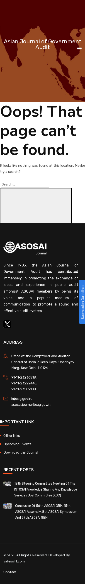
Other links (11, 436)
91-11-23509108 (23, 389)
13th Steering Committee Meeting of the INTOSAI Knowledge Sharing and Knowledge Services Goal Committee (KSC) (45, 489)
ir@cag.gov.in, (21, 399)
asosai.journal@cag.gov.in (31, 405)
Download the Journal (20, 452)
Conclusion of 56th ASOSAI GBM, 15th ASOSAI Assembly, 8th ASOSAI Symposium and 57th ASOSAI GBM (46, 512)
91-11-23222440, (24, 383)
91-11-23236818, (24, 377)
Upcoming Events (17, 444)
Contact (10, 572)
